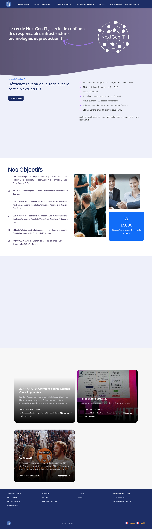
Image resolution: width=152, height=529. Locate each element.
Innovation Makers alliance (122, 501)
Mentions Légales (12, 505)
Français (132, 523)
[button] (63, 4)
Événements (46, 4)
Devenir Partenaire (116, 4)
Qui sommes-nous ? (24, 4)
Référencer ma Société (49, 501)
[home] (8, 4)
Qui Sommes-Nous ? (14, 494)
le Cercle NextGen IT (119, 497)
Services (36, 4)
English (142, 523)
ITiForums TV (102, 4)
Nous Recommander (13, 501)
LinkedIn (80, 497)
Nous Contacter (12, 497)
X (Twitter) (81, 494)
